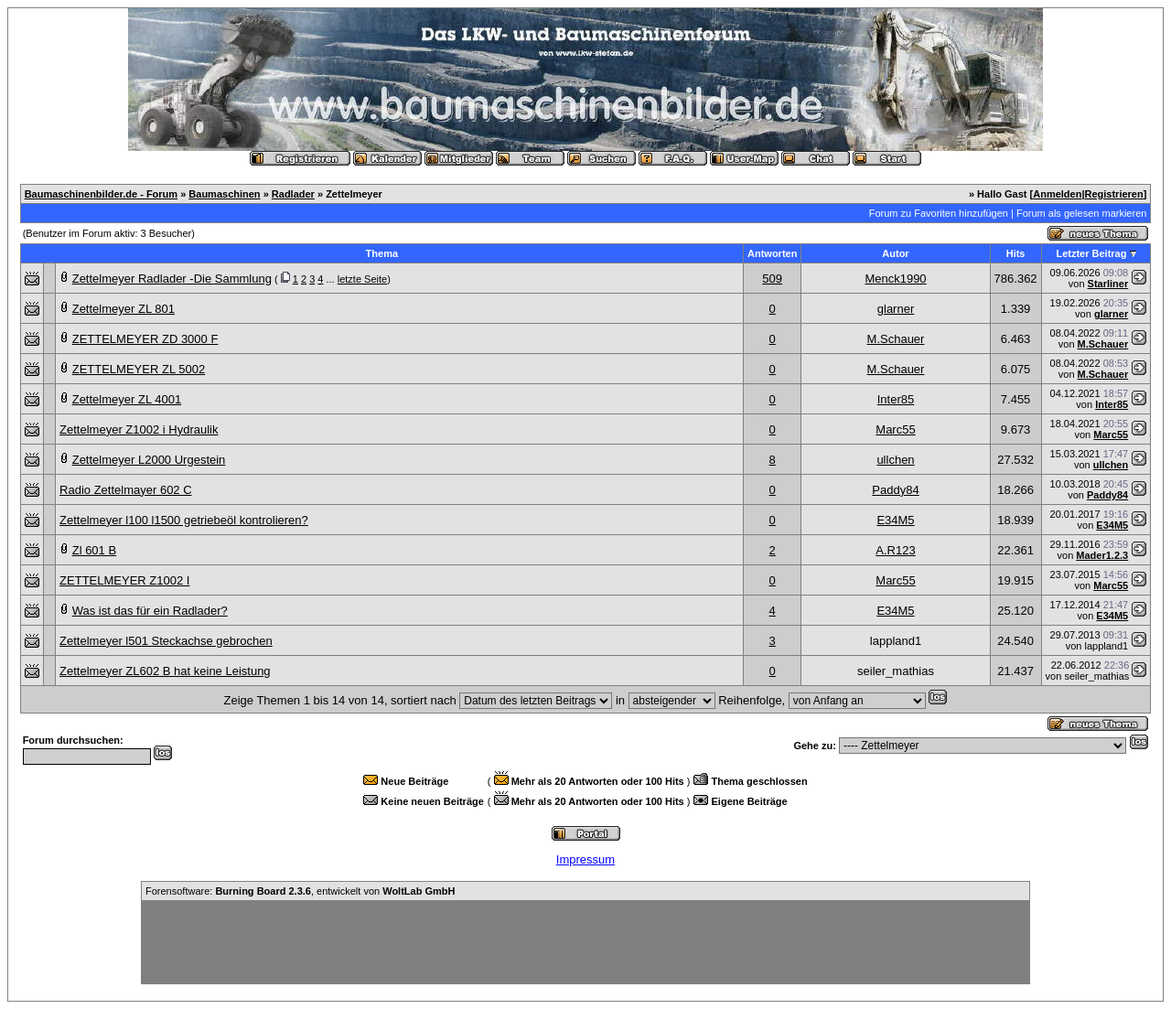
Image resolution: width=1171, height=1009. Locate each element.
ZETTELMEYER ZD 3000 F (145, 339)
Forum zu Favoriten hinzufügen (938, 213)
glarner (895, 309)
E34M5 (895, 520)
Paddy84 (895, 490)
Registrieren (1114, 193)
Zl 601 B (94, 550)
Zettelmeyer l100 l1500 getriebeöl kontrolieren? (183, 520)
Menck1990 (895, 278)
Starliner (1108, 283)
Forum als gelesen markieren (1081, 213)
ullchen (895, 460)
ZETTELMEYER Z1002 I (124, 580)
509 (772, 278)
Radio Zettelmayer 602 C (125, 490)
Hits (1016, 253)
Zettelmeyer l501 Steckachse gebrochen (166, 641)
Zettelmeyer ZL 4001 (126, 399)
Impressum (585, 859)
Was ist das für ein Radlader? (150, 610)
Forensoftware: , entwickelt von (300, 891)
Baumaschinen (224, 193)
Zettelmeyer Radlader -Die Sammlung (172, 278)
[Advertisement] (585, 942)
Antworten (772, 253)
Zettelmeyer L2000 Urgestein (149, 460)
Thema (382, 253)
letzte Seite (362, 279)
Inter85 (895, 399)
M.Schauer (896, 339)
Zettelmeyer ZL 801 (123, 309)
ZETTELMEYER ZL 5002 (138, 369)
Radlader (293, 193)
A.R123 (895, 550)
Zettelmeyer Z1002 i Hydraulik (138, 429)
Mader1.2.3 (1102, 555)
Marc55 (895, 429)
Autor (895, 253)
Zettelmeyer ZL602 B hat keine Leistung (165, 671)
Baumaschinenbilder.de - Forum (101, 193)
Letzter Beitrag (1091, 253)
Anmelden (1057, 193)
